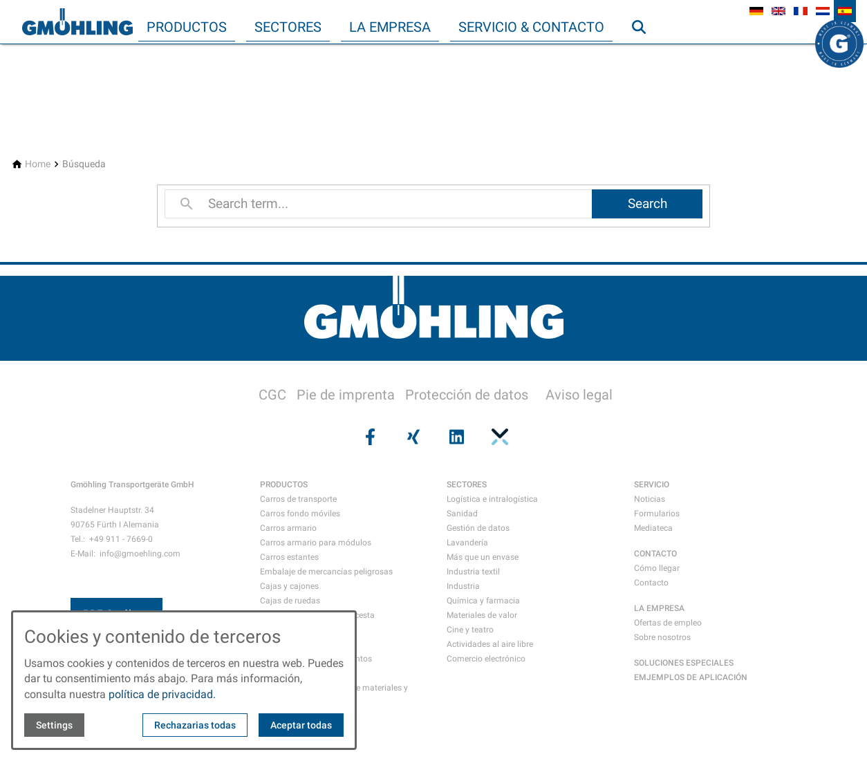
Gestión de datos (478, 528)
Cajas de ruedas (290, 600)
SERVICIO (651, 484)
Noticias (649, 499)
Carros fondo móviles (300, 513)
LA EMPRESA (659, 608)
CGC (272, 394)
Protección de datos (466, 394)
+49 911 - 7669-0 (121, 539)
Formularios (657, 513)
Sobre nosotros (662, 637)
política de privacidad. (162, 694)
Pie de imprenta (346, 394)
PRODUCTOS (284, 484)
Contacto (651, 583)
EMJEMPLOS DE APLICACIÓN (690, 677)
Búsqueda (645, 54)
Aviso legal (579, 394)
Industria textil (473, 571)
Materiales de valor (482, 615)
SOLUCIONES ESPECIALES (684, 663)
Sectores (287, 27)
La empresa (390, 27)
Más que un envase (483, 557)
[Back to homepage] (77, 22)
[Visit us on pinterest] (498, 437)
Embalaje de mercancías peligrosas (326, 571)
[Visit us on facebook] (368, 437)
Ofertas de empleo (668, 623)
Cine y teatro (470, 630)
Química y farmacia (483, 600)
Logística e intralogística (492, 499)
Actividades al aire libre (490, 644)
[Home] (37, 164)
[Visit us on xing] (412, 437)
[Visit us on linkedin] (455, 437)
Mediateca (653, 528)
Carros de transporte (298, 499)
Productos (187, 27)
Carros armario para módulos (315, 542)
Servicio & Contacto (531, 27)
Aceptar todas (301, 725)
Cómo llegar (657, 568)
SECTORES (467, 484)
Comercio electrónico (486, 659)
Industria (463, 586)
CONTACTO (655, 553)
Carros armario (288, 528)
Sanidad (462, 513)
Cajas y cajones (289, 586)
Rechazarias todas (195, 725)
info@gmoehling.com (140, 553)
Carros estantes (289, 557)
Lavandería (467, 542)
